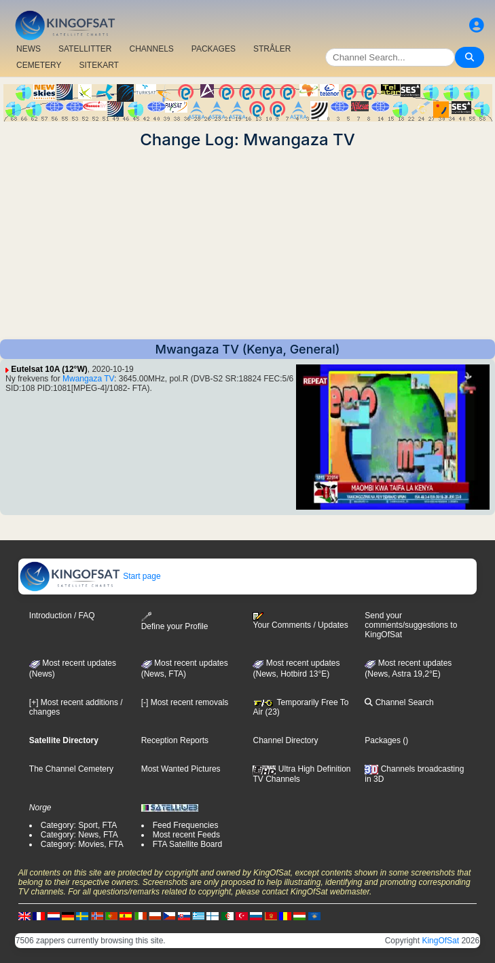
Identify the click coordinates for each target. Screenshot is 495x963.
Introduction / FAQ (62, 615)
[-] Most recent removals (185, 702)
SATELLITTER (84, 49)
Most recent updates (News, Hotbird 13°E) (296, 668)
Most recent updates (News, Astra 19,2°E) (408, 668)
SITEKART (98, 65)
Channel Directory (285, 740)
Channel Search (399, 702)
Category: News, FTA (79, 834)
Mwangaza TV (88, 378)
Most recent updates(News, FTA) (184, 668)
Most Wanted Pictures (181, 769)
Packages (383, 740)
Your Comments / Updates (300, 621)
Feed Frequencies (186, 825)
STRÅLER (272, 49)
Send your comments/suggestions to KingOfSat (411, 625)
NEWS (28, 49)
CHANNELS (151, 49)
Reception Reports (174, 740)
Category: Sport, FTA (79, 825)
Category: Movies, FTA (82, 844)
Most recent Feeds (186, 834)
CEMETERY (38, 65)
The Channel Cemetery (71, 769)
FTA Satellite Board (188, 844)
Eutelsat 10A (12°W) (49, 369)
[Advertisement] (247, 244)
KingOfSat (440, 940)
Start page (90, 576)
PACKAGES (213, 49)
